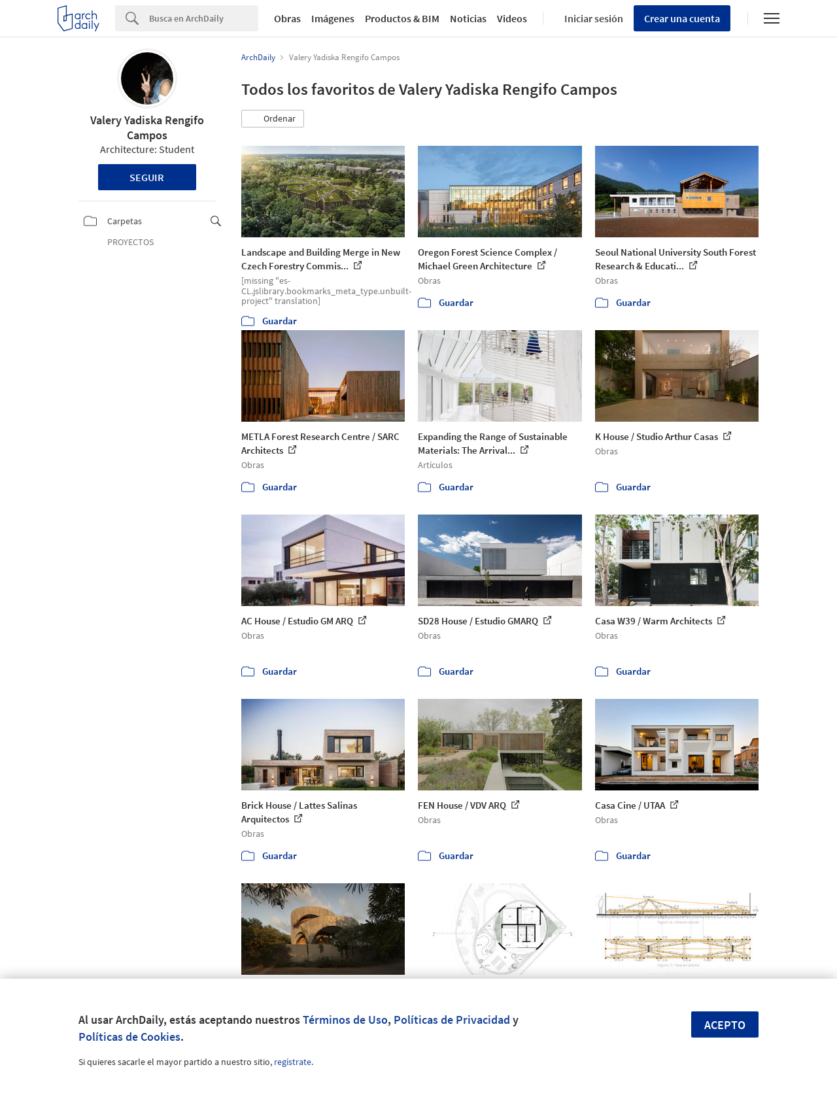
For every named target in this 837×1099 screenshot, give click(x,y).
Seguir (146, 177)
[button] (272, 119)
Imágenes (332, 18)
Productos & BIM (402, 18)
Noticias (468, 18)
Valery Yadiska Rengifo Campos (147, 127)
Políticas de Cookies (129, 1036)
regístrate (292, 1062)
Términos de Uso (345, 1019)
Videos (512, 18)
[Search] (203, 18)
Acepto (724, 1024)
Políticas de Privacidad (452, 1019)
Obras (287, 18)
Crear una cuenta (682, 18)
